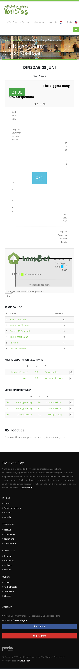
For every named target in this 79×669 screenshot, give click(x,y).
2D (7, 414)
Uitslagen (8, 565)
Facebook (25, 22)
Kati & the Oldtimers (20, 325)
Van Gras (12, 22)
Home (5, 40)
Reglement (9, 539)
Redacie (7, 512)
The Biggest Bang (19, 336)
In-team (14, 342)
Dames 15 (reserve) (20, 331)
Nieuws (7, 503)
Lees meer (26, 487)
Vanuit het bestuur (12, 508)
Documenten (10, 543)
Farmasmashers (18, 319)
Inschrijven (55, 22)
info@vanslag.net (19, 620)
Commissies (9, 534)
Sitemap (7, 596)
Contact (7, 582)
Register (71, 22)
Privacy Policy (23, 660)
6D (7, 402)
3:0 (36, 372)
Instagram (39, 22)
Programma (9, 560)
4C (7, 408)
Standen (8, 556)
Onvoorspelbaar (18, 348)
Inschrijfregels (10, 587)
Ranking (7, 569)
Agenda (7, 517)
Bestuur (7, 529)
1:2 (36, 378)
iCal (8, 296)
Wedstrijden (18, 40)
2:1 (39, 408)
